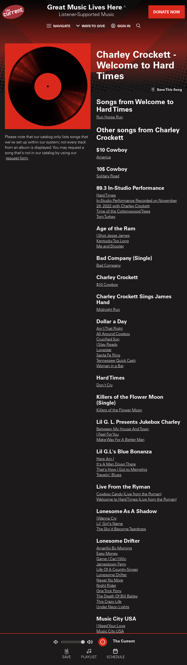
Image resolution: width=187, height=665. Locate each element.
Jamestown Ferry (111, 564)
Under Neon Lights (112, 607)
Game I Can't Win (111, 559)
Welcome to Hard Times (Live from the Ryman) (136, 500)
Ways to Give (90, 26)
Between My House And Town (122, 429)
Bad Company (108, 266)
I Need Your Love (110, 626)
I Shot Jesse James (113, 236)
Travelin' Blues (108, 475)
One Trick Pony (108, 591)
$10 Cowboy (107, 285)
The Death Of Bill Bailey (117, 596)
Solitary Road (107, 176)
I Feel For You (107, 435)
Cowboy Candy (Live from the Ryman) (129, 494)
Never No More (109, 580)
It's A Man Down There (116, 464)
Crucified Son (107, 339)
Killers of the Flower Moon (119, 410)
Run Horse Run (109, 117)
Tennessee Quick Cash (116, 361)
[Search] (138, 26)
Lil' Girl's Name (109, 524)
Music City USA (110, 631)
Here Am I (105, 459)
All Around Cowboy (113, 334)
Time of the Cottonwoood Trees (123, 212)
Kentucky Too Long (112, 241)
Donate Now (166, 11)
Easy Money (107, 554)
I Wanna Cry (106, 519)
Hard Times (106, 196)
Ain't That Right (109, 329)
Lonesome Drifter (111, 575)
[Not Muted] (55, 642)
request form (17, 158)
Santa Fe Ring (108, 355)
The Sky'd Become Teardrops (121, 529)
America (103, 157)
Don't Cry (104, 385)
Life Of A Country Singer (117, 570)
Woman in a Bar (110, 366)
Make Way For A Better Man (120, 440)
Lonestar (103, 350)
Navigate (58, 26)
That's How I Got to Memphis (121, 470)
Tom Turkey (105, 217)
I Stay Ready (107, 345)
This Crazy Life (108, 602)
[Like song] (166, 89)
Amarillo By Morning (114, 548)
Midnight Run (108, 310)
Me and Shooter (110, 247)
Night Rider (106, 586)
